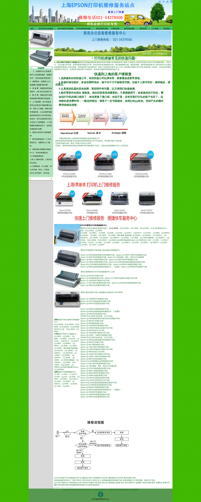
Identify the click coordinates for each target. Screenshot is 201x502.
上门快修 (154, 29)
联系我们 (166, 29)
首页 (32, 29)
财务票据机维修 (102, 29)
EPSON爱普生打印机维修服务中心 (94, 225)
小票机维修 (115, 29)
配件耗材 (143, 29)
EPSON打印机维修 (46, 29)
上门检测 (38, 122)
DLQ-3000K (113, 228)
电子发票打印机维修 (65, 29)
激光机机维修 (129, 29)
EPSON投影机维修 (83, 29)
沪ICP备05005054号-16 (100, 499)
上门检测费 (36, 102)
